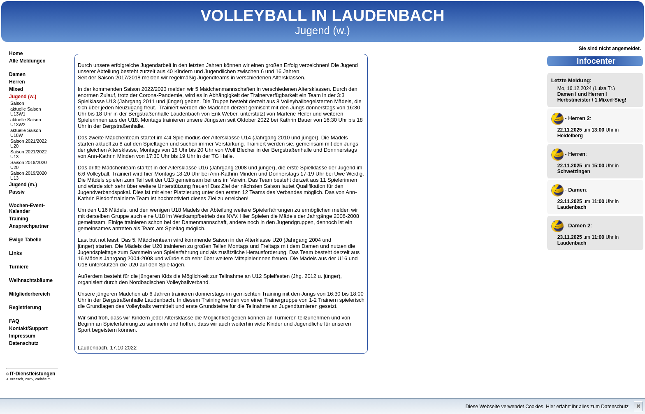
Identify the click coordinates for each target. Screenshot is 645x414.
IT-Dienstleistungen (33, 374)
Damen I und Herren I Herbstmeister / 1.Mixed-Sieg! (591, 97)
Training (18, 219)
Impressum (22, 336)
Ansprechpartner (29, 226)
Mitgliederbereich (29, 294)
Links (15, 253)
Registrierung (25, 307)
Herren (17, 82)
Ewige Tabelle (25, 240)
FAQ (14, 321)
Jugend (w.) (22, 96)
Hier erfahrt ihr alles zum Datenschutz (587, 406)
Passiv (17, 192)
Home (16, 53)
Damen (17, 74)
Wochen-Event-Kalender (27, 208)
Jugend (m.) (23, 184)
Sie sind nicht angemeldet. (610, 48)
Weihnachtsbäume (31, 280)
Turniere (18, 267)
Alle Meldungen (27, 61)
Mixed (16, 89)
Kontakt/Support (28, 328)
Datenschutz (23, 343)
